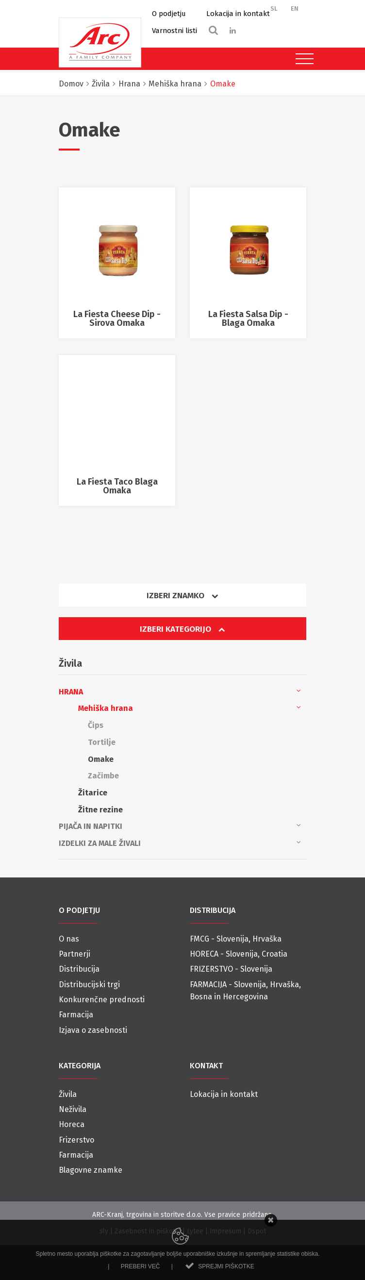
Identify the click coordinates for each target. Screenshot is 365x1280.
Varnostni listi (174, 30)
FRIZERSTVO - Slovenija (231, 969)
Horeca (71, 1124)
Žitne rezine (100, 809)
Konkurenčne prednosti (102, 999)
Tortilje (102, 742)
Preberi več (140, 1266)
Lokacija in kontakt (238, 13)
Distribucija (79, 969)
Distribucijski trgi (89, 984)
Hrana (180, 691)
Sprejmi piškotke (226, 1266)
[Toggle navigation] (302, 58)
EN (295, 8)
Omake (101, 759)
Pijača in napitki (180, 825)
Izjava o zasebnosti (93, 1030)
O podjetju (169, 13)
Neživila (72, 1109)
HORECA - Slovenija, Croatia (238, 954)
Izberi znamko (182, 595)
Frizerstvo (76, 1140)
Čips (95, 725)
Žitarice (92, 792)
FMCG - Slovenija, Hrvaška (236, 938)
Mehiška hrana (189, 707)
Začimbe (103, 775)
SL (274, 8)
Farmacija (76, 1014)
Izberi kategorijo (182, 629)
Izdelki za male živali (180, 842)
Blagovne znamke (90, 1170)
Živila (68, 1094)
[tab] (182, 599)
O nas (69, 938)
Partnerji (74, 954)
